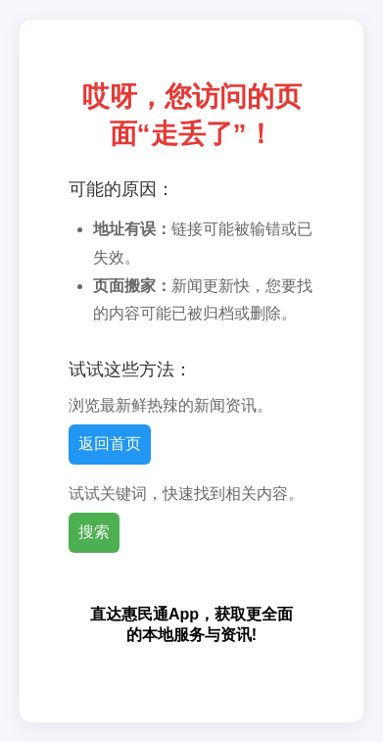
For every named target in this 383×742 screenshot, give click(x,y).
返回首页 (109, 443)
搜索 (94, 531)
